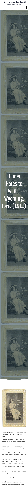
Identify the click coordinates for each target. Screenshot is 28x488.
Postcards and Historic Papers (14, 4)
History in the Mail (14, 2)
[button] (26, 7)
